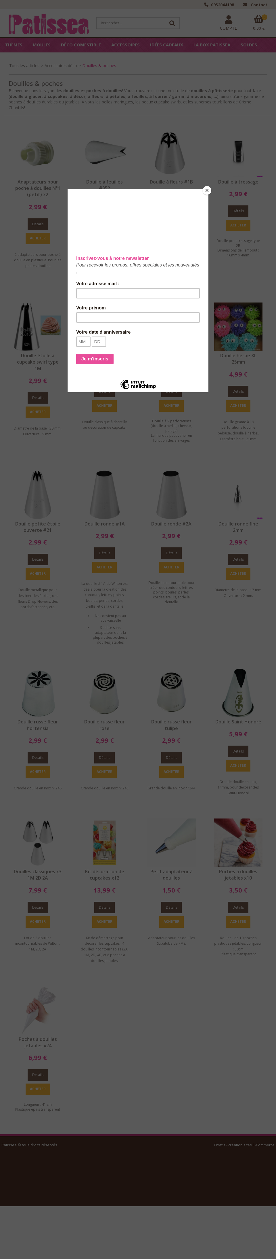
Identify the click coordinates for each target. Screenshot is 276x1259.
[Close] (207, 190)
